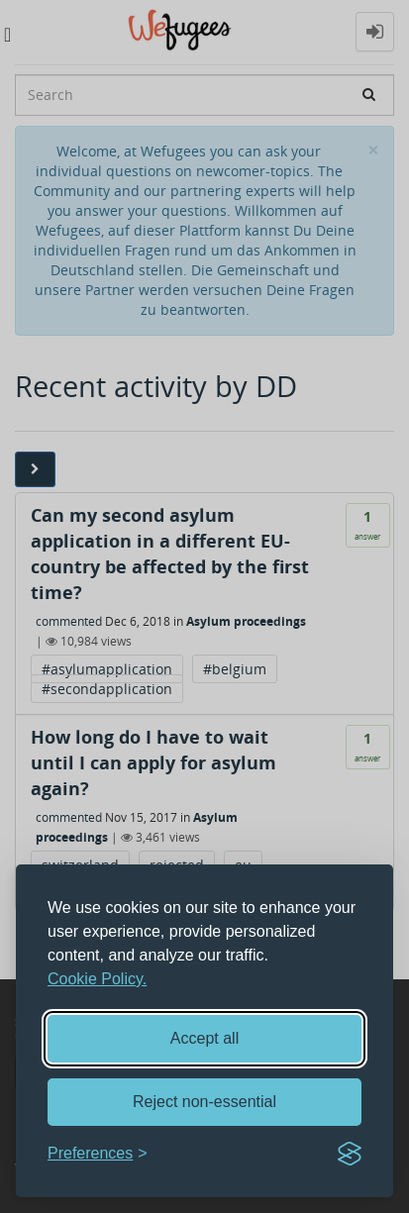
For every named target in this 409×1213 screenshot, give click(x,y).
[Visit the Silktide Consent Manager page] (349, 1153)
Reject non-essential (204, 1101)
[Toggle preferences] (98, 1154)
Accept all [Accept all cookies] (204, 1038)
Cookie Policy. (97, 978)
